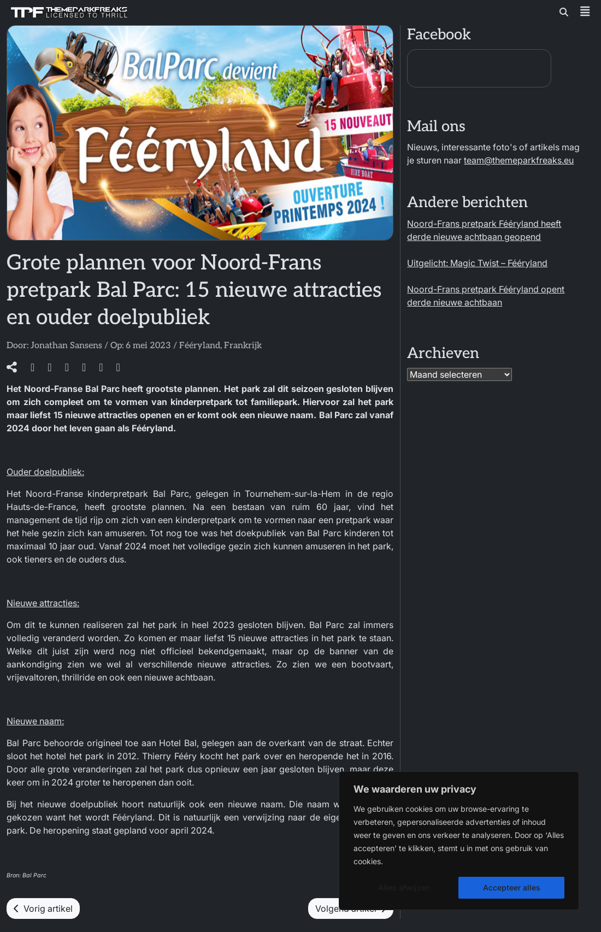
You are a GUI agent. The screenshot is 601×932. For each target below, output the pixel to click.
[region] (459, 840)
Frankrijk (243, 346)
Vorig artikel (43, 908)
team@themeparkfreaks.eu (519, 160)
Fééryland (199, 346)
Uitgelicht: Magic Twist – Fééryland (477, 262)
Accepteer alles (511, 887)
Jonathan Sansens (66, 346)
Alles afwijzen (404, 887)
